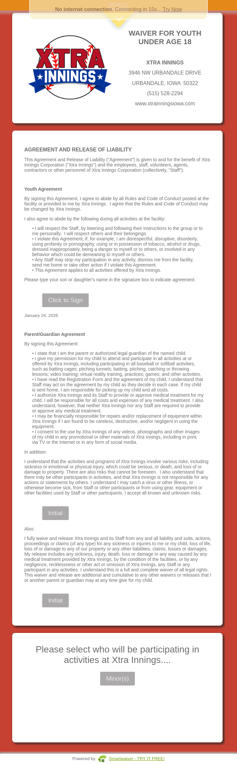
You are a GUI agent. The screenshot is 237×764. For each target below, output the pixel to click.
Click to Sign (65, 300)
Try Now (172, 9)
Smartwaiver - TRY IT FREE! (137, 758)
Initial (55, 513)
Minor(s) (117, 678)
